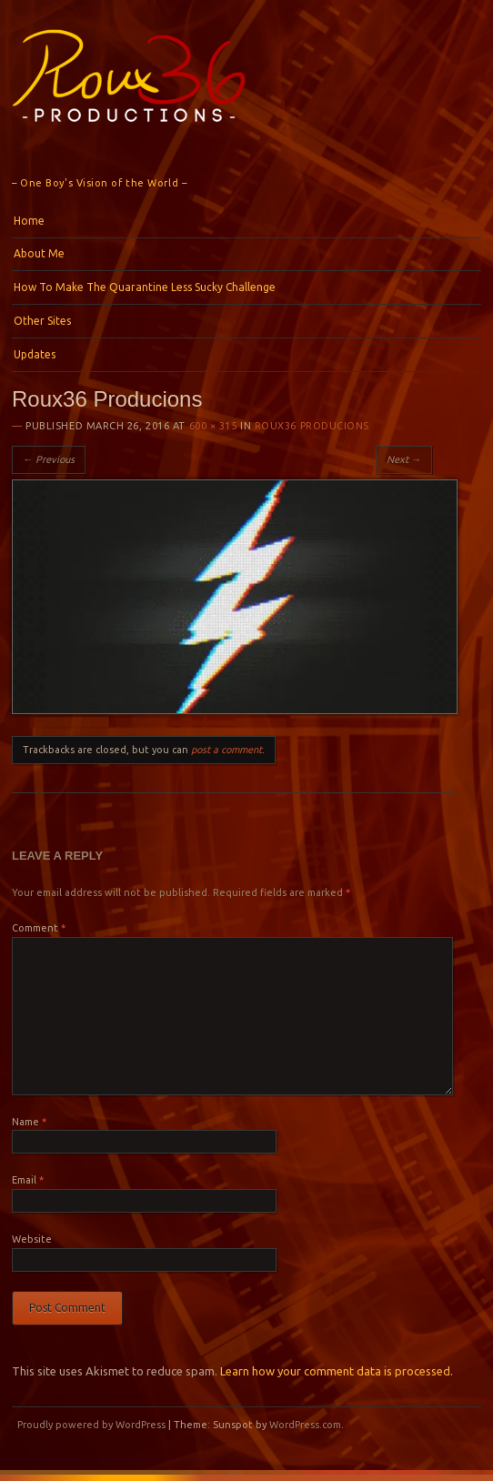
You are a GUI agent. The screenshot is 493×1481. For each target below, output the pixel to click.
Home (29, 221)
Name (29, 1121)
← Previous (49, 459)
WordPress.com (305, 1424)
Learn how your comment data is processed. (336, 1371)
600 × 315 (213, 425)
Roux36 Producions (312, 425)
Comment (38, 927)
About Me (39, 253)
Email (28, 1179)
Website (32, 1239)
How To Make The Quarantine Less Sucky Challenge (145, 287)
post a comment (226, 749)
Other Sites (42, 321)
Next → (404, 459)
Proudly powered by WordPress (91, 1424)
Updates (34, 354)
